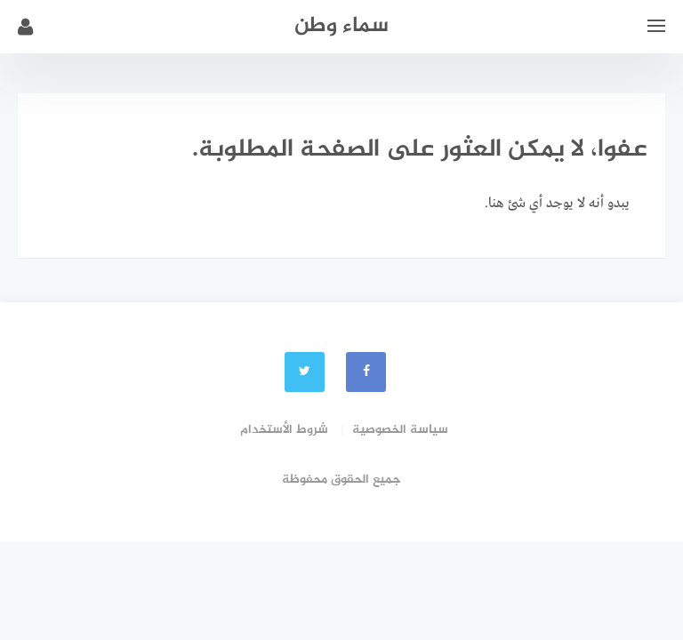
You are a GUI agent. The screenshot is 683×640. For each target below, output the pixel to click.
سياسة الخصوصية (400, 430)
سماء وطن (341, 26)
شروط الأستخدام (284, 430)
